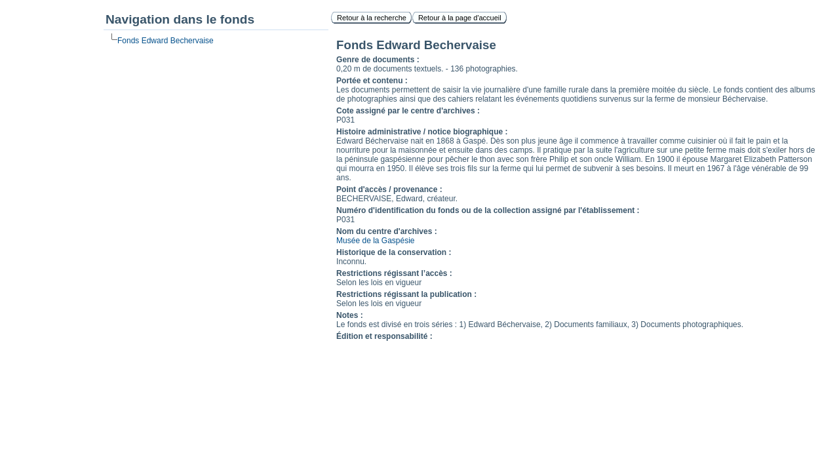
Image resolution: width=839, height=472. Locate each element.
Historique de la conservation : (393, 252)
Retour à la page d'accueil (459, 18)
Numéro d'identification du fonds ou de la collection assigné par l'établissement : (487, 210)
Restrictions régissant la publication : (406, 294)
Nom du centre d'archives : (386, 231)
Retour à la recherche (371, 18)
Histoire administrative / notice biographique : (421, 131)
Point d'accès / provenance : (389, 189)
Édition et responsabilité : (384, 336)
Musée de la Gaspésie (375, 240)
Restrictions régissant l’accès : (394, 273)
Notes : (349, 315)
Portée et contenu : (372, 80)
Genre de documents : (378, 59)
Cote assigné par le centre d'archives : (408, 110)
